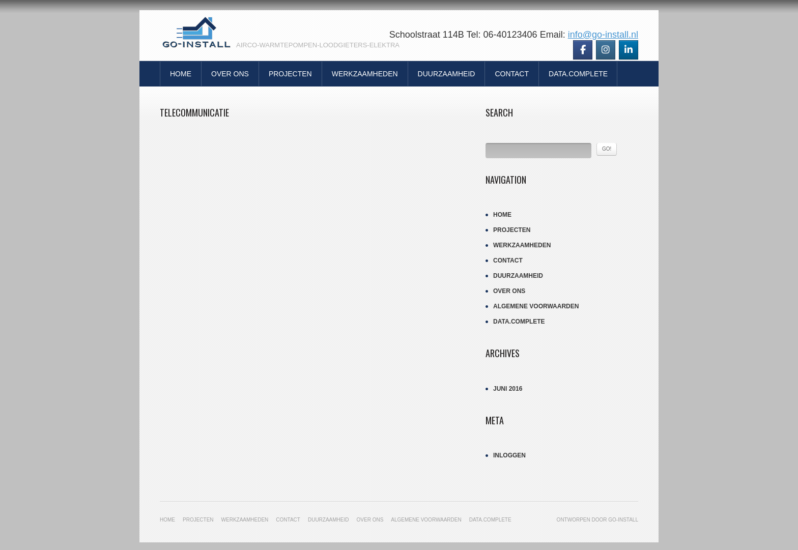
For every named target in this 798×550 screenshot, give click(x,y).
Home (180, 74)
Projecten (290, 74)
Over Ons (230, 74)
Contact (512, 74)
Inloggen (509, 455)
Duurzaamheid (446, 74)
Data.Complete (578, 74)
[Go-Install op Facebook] (582, 50)
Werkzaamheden (365, 74)
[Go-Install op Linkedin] (628, 50)
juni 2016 (507, 388)
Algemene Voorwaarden (536, 306)
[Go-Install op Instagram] (605, 50)
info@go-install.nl (603, 35)
